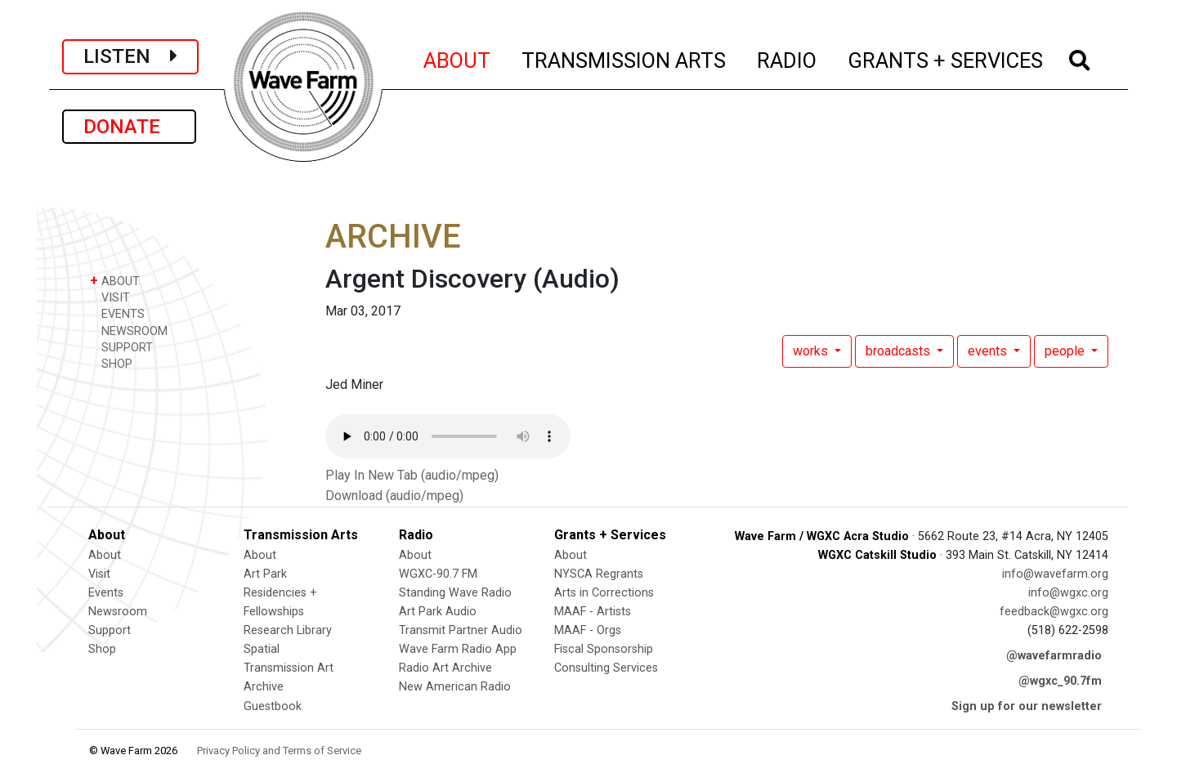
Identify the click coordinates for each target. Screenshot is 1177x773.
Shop (102, 649)
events (989, 351)
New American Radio (455, 687)
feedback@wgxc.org (1054, 612)
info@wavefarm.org (1055, 574)
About (104, 555)
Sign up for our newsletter (1026, 706)
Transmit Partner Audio (460, 630)
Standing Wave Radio (455, 593)
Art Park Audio (438, 612)
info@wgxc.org (1068, 593)
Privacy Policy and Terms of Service (279, 750)
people (1066, 351)
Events (105, 593)
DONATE (129, 126)
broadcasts (899, 351)
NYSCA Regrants (598, 574)
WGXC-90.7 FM (438, 574)
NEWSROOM (129, 330)
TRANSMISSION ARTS (624, 58)
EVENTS (117, 313)
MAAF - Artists (592, 612)
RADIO (787, 58)
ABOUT (457, 58)
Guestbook (273, 706)
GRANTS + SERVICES (946, 58)
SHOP (111, 363)
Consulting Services (606, 668)
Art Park (265, 574)
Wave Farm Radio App (458, 649)
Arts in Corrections (604, 593)
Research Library (288, 630)
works (812, 351)
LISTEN (130, 56)
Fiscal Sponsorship (603, 649)
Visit (99, 574)
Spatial (262, 649)
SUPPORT (121, 347)
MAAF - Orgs (587, 630)
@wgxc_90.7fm (1060, 681)
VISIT (110, 297)
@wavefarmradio (1054, 656)
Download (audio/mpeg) (394, 495)
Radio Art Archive (445, 668)
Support (109, 630)
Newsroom (117, 612)
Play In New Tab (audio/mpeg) (412, 475)
